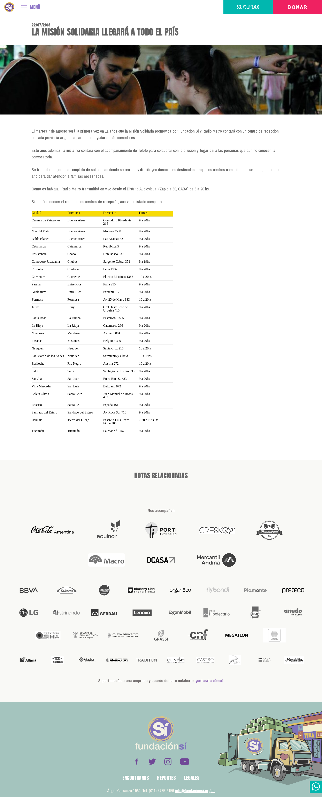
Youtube (184, 761)
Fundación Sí (9, 7)
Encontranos (135, 777)
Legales (192, 777)
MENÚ (35, 7)
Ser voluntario (248, 7)
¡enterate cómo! (209, 680)
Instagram (167, 761)
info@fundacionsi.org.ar (195, 790)
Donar (297, 7)
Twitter (152, 761)
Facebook (136, 761)
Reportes (166, 777)
